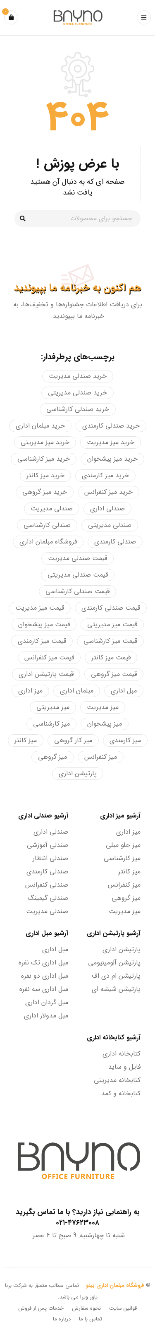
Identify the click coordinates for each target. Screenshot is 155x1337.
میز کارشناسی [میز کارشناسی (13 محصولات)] (51, 724)
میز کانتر (129, 871)
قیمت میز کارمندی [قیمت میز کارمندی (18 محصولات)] (42, 641)
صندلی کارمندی (47, 871)
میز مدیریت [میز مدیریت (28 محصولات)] (103, 707)
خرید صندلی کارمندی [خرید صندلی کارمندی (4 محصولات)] (111, 426)
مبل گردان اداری (46, 1002)
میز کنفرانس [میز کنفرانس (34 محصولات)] (100, 757)
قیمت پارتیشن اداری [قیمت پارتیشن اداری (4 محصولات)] (46, 674)
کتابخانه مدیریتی (117, 1080)
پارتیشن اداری (122, 949)
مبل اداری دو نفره (44, 976)
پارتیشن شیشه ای (116, 989)
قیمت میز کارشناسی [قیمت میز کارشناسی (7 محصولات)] (110, 641)
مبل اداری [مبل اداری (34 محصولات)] (124, 690)
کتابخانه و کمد (121, 1093)
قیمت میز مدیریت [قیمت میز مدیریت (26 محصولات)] (39, 608)
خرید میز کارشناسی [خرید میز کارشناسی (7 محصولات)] (43, 459)
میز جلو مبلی (123, 845)
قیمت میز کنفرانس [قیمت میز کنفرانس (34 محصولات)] (49, 657)
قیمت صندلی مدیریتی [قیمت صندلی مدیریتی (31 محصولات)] (78, 575)
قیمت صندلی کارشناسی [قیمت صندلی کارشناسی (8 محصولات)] (77, 591)
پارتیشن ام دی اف (116, 976)
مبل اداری (55, 949)
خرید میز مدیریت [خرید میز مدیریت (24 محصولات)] (110, 442)
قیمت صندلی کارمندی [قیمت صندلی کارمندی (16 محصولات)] (110, 608)
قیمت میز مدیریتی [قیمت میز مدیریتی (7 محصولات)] (112, 624)
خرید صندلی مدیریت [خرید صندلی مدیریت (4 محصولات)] (78, 376)
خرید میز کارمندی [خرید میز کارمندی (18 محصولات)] (105, 475)
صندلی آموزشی (47, 845)
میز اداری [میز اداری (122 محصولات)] (30, 690)
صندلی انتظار (50, 858)
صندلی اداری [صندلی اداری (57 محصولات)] (107, 508)
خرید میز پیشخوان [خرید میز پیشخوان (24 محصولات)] (112, 459)
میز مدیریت (125, 911)
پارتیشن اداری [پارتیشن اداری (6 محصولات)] (78, 773)
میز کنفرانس (124, 885)
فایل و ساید (124, 1067)
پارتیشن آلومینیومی (114, 962)
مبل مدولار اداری (46, 1015)
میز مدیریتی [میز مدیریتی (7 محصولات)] (52, 707)
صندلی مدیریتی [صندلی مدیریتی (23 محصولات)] (109, 525)
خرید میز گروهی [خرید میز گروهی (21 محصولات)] (44, 492)
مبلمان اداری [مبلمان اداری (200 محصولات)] (76, 690)
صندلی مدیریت (47, 911)
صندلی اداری (50, 832)
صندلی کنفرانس (46, 885)
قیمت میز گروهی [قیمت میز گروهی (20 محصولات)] (114, 674)
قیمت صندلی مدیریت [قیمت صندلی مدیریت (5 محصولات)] (77, 558)
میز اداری (128, 832)
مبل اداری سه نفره (43, 989)
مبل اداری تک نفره (43, 962)
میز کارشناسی (122, 858)
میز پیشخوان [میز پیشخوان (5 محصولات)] (104, 724)
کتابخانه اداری (122, 1053)
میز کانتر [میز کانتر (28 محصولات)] (25, 740)
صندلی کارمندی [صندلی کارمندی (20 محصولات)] (115, 541)
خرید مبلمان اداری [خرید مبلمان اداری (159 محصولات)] (40, 426)
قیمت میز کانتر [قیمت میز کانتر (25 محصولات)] (111, 657)
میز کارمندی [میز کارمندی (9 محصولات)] (125, 740)
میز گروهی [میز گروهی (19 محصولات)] (52, 757)
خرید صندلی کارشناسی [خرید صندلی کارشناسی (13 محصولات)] (77, 409)
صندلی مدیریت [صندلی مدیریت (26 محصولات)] (52, 508)
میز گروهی (126, 898)
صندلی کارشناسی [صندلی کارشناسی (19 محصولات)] (47, 525)
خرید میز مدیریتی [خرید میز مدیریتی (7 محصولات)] (45, 442)
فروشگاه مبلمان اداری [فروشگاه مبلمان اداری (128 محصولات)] (48, 541)
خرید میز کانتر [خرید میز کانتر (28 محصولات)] (45, 475)
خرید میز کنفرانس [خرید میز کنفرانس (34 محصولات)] (108, 492)
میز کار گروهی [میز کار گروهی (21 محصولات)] (73, 740)
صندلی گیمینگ (48, 898)
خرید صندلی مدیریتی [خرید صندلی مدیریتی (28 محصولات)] (77, 392)
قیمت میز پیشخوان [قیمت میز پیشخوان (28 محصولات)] (44, 624)
